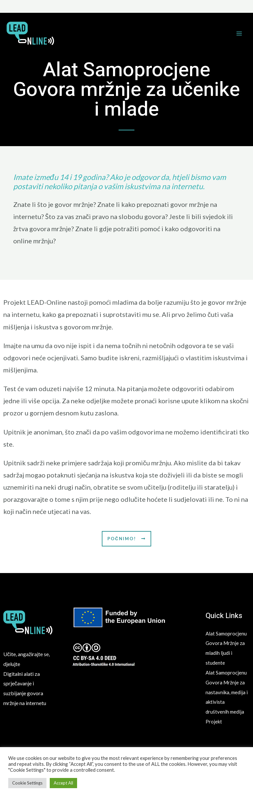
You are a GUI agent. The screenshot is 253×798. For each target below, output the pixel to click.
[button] (126, 538)
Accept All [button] (63, 783)
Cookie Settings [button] (27, 783)
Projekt (214, 740)
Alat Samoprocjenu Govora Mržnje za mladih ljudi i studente (226, 653)
